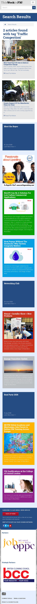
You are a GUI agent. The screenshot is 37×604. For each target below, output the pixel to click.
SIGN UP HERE (10, 514)
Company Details (7, 598)
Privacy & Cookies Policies (10, 602)
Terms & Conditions (19, 598)
